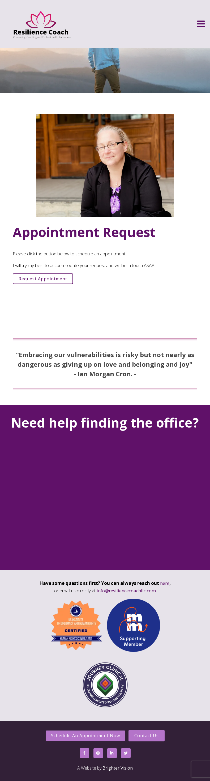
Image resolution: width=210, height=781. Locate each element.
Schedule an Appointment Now (85, 735)
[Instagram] (98, 753)
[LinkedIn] (112, 753)
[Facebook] (84, 753)
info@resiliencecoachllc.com (126, 591)
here (164, 583)
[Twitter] (126, 753)
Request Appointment (43, 279)
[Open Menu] (201, 24)
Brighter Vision (117, 768)
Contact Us (146, 735)
